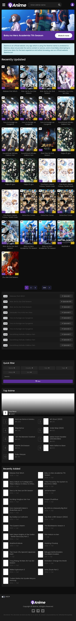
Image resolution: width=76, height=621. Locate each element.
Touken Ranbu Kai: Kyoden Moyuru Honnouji (22, 579)
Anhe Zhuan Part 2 (51, 570)
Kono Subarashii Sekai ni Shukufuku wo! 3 (19, 509)
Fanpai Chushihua (51, 499)
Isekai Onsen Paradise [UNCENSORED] (58, 438)
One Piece (12, 411)
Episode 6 (66, 318)
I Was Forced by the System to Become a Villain (56, 483)
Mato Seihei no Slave (57, 446)
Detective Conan (28, 215)
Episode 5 (66, 312)
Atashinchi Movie (16, 543)
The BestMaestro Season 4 (55, 526)
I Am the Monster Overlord (25, 437)
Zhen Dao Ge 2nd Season (47, 154)
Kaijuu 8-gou (66, 153)
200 (44, 288)
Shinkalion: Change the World (56, 561)
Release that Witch (10, 91)
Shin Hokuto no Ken (52, 534)
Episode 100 (66, 301)
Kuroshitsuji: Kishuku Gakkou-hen (65, 123)
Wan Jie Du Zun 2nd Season (28, 92)
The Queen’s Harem (17, 526)
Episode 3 (66, 345)
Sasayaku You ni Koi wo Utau (65, 92)
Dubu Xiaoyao (20, 454)
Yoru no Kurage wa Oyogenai (10, 123)
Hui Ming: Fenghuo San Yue (20, 499)
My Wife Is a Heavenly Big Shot (56, 508)
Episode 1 (66, 296)
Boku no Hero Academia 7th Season (23, 35)
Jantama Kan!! (50, 490)
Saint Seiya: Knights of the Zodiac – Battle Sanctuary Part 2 (22, 535)
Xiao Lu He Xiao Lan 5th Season (21, 490)
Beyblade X (66, 246)
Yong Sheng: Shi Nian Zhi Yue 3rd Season (22, 562)
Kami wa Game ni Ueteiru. (24, 419)
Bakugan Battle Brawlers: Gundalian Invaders (54, 553)
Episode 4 (66, 329)
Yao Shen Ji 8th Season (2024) (56, 517)
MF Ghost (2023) (56, 419)
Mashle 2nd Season (22, 446)
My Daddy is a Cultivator (19, 517)
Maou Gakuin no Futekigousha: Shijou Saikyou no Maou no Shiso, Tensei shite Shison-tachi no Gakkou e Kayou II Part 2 (22, 485)
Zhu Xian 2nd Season (10, 277)
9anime (35, 606)
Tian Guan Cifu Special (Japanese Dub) (22, 553)
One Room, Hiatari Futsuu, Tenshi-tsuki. (47, 185)
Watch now (63, 35)
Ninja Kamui (19, 428)
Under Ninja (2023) (57, 428)
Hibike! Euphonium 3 (17, 570)
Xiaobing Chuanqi (51, 543)
